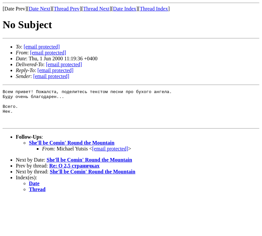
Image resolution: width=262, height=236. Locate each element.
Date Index (124, 8)
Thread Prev (67, 8)
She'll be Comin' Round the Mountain (71, 149)
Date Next (39, 8)
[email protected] (64, 64)
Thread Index (154, 8)
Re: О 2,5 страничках (74, 172)
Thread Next (96, 8)
